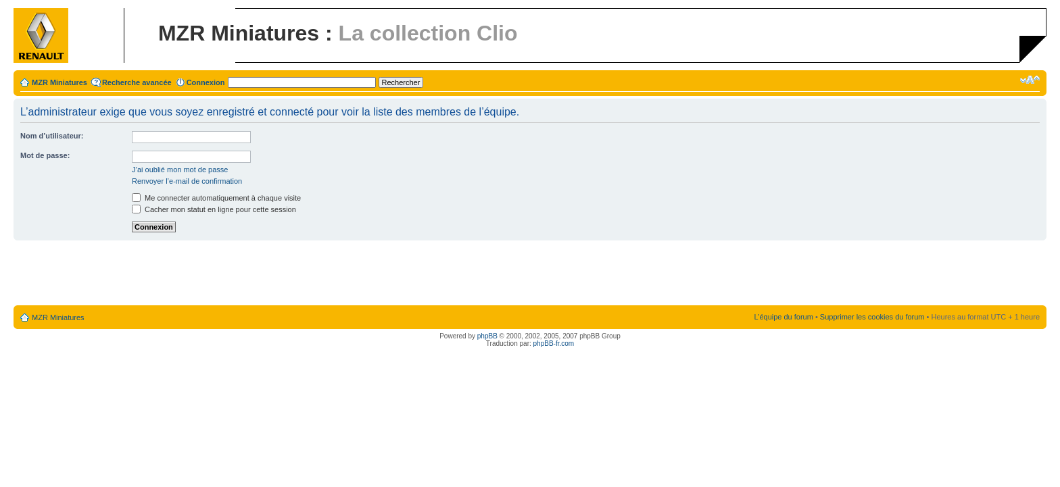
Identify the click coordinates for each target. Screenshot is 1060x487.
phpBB (487, 336)
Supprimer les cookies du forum (872, 317)
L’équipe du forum (783, 317)
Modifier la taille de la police (1030, 80)
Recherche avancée (137, 82)
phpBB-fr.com (554, 343)
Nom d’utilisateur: (52, 136)
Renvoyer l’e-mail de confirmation (187, 181)
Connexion (206, 82)
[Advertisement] (530, 273)
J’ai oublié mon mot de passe (180, 169)
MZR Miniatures (59, 82)
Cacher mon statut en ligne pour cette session (214, 209)
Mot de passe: (45, 155)
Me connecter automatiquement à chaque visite (216, 198)
